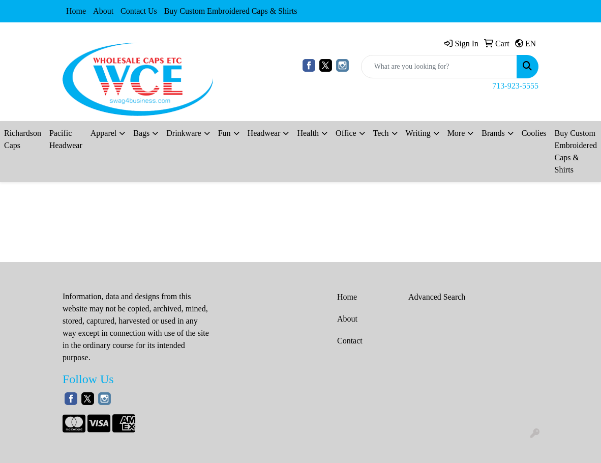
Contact (350, 340)
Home (76, 11)
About (103, 11)
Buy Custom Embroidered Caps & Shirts (230, 11)
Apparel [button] (104, 133)
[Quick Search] (439, 66)
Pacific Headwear (65, 139)
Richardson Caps (22, 139)
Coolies (534, 133)
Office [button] (346, 133)
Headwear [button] (264, 133)
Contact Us (139, 11)
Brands (493, 133)
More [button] (456, 133)
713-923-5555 (515, 85)
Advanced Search (436, 297)
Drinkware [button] (183, 133)
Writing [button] (418, 133)
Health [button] (308, 133)
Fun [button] (224, 133)
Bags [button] (141, 133)
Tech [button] (381, 133)
